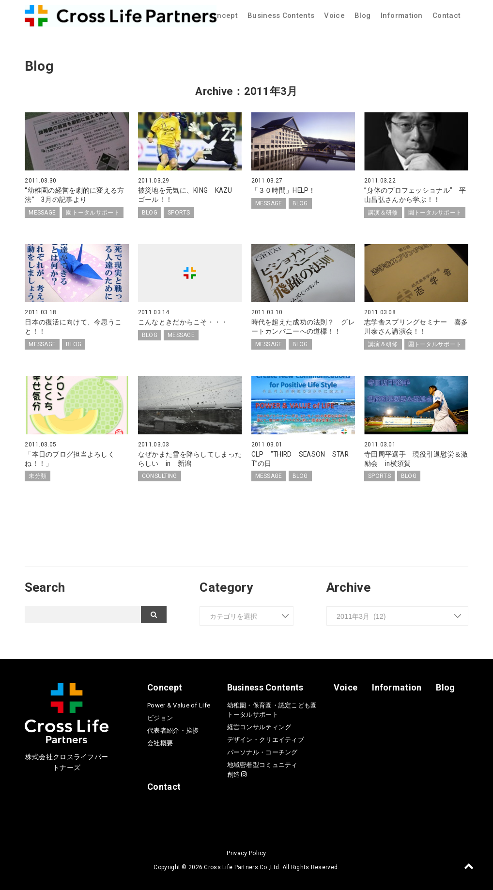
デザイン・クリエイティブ (265, 737)
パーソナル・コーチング (262, 750)
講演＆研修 (383, 211)
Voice (334, 15)
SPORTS (179, 211)
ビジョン (160, 716)
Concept (223, 15)
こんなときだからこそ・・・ (183, 321)
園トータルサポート (93, 211)
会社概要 (160, 741)
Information (402, 15)
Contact (446, 15)
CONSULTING (159, 474)
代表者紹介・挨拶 (173, 728)
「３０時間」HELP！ (283, 190)
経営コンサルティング (259, 725)
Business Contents (280, 15)
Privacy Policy (246, 851)
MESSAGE (42, 211)
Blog (362, 15)
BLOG (149, 211)
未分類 (37, 474)
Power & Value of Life (178, 703)
